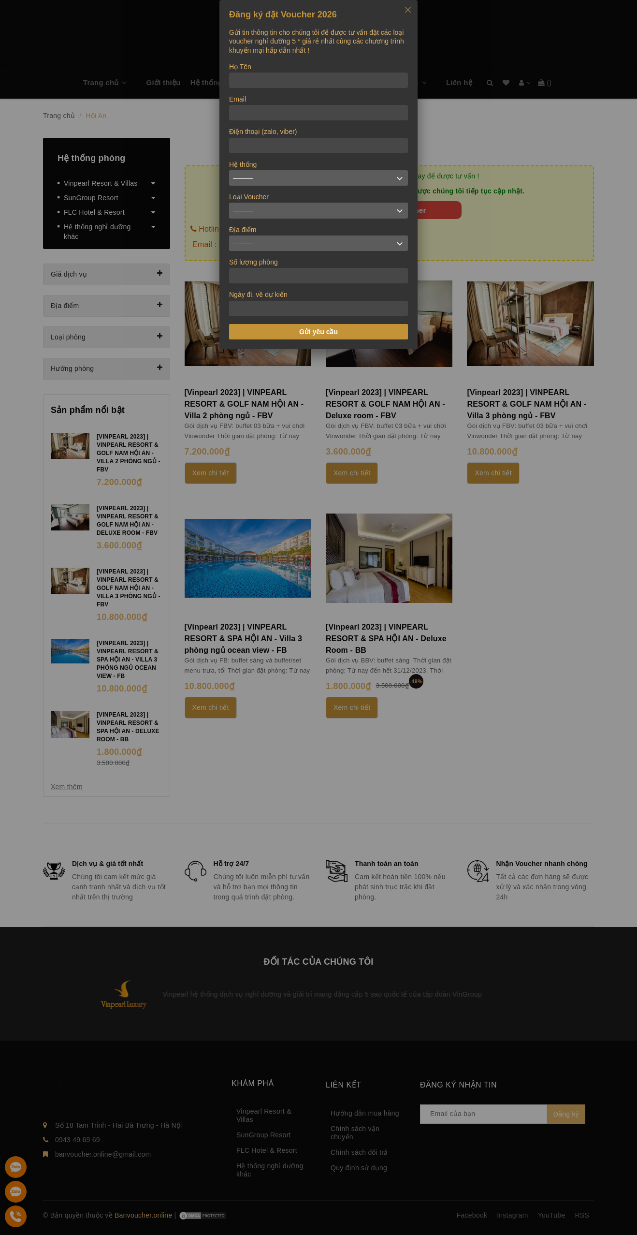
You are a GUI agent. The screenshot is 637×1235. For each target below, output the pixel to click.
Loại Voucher (249, 197)
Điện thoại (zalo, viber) (263, 131)
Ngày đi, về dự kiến (258, 294)
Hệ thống (243, 164)
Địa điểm (242, 230)
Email (237, 99)
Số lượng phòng (253, 262)
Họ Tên (240, 67)
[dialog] (318, 174)
